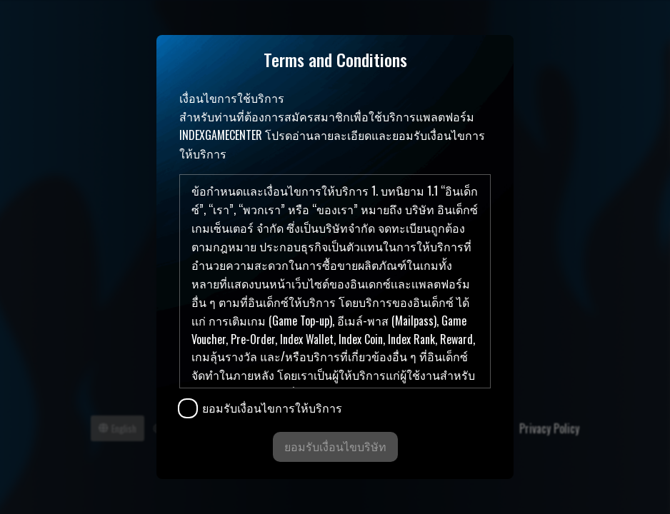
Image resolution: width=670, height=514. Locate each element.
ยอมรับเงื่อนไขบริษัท (335, 446)
